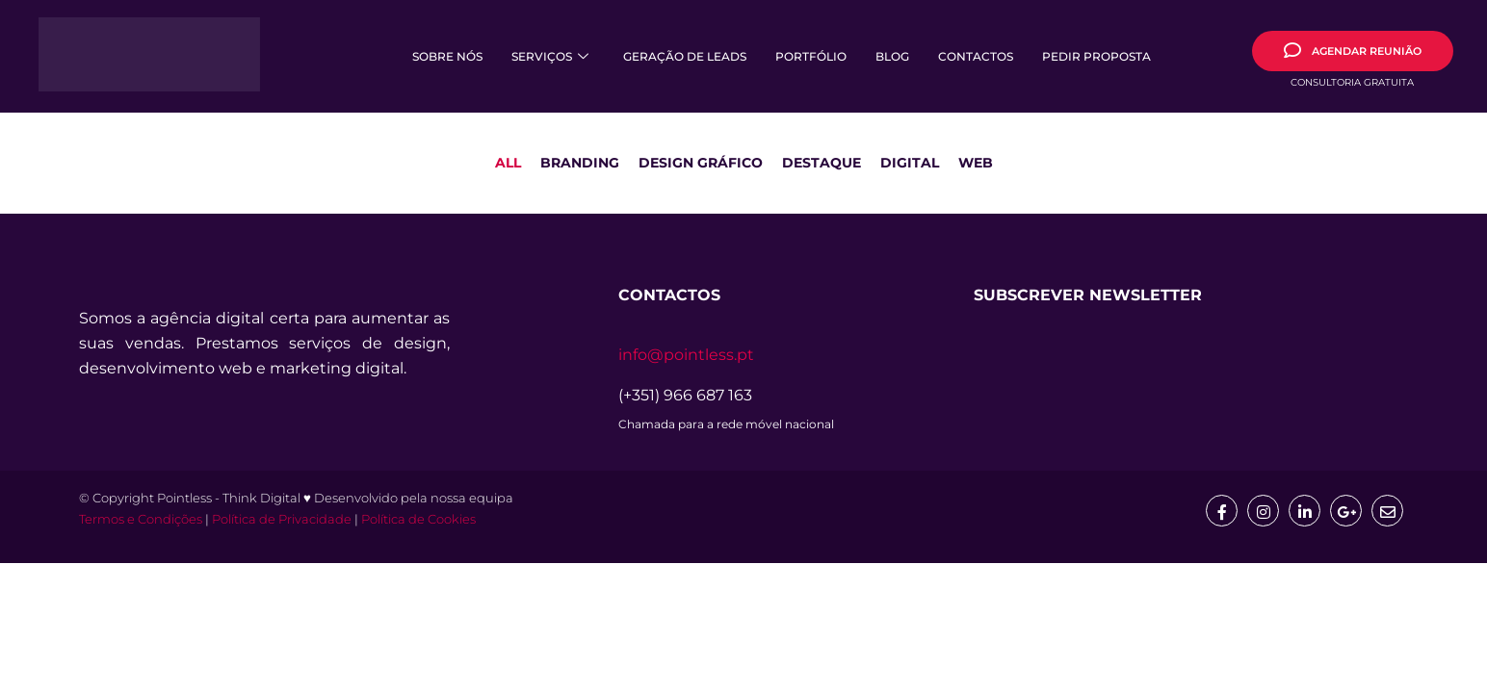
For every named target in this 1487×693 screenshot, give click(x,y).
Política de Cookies (418, 520)
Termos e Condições (140, 520)
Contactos (975, 56)
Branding (579, 162)
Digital (909, 162)
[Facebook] (1217, 511)
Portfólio (811, 56)
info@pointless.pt (686, 355)
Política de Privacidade (282, 520)
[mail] (1386, 511)
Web (975, 162)
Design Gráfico (701, 162)
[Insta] (1259, 511)
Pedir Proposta (1096, 56)
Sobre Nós (447, 56)
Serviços (549, 56)
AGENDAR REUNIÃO (1353, 50)
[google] (1344, 511)
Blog (892, 56)
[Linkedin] (1302, 511)
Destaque (821, 162)
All (508, 162)
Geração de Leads (684, 56)
